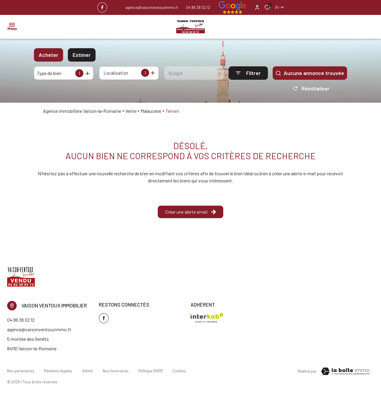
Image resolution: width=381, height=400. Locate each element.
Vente (131, 113)
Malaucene (150, 113)
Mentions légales (58, 372)
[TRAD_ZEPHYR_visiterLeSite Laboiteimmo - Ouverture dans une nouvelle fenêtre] (345, 373)
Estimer (82, 54)
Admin (87, 372)
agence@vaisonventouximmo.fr (151, 7)
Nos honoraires (115, 372)
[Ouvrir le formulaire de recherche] (248, 73)
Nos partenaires (20, 372)
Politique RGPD (149, 372)
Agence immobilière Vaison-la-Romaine (82, 113)
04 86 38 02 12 (198, 7)
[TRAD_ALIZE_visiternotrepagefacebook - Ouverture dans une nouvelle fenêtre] (102, 7)
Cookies (178, 372)
